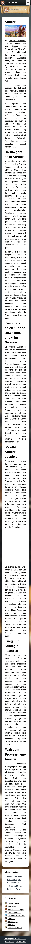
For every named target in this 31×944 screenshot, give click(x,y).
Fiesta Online (12, 904)
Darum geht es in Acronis (18, 876)
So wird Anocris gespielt (17, 883)
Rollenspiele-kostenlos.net (15, 939)
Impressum (9, 941)
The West (10, 907)
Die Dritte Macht (13, 927)
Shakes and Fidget (14, 910)
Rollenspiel (9, 661)
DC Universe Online (15, 916)
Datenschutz (21, 941)
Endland (10, 925)
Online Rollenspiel (17, 41)
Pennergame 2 (13, 913)
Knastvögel (11, 922)
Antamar (10, 919)
